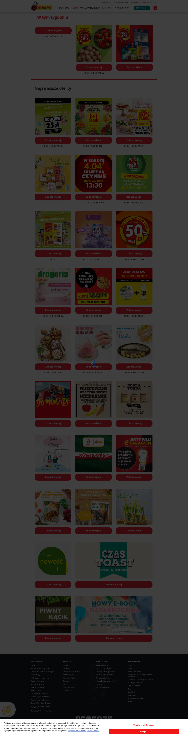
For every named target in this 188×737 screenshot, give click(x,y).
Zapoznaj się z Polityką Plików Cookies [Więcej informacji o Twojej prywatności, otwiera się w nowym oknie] (83, 731)
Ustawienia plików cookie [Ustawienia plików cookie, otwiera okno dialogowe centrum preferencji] (143, 725)
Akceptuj (144, 732)
